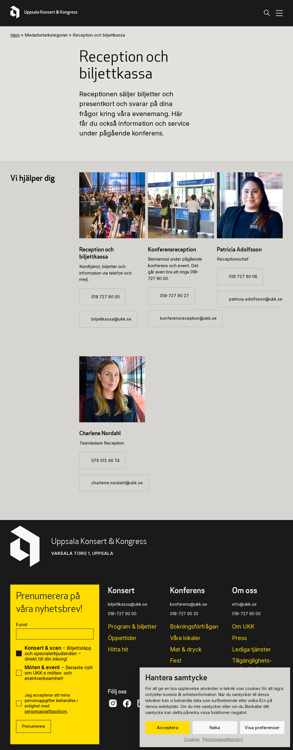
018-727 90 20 (184, 613)
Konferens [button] (187, 590)
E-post (21, 624)
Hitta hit (118, 649)
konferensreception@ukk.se (188, 318)
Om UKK (243, 626)
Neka (214, 727)
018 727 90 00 (105, 297)
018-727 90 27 (174, 295)
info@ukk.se (244, 604)
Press (239, 638)
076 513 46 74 (105, 460)
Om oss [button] (244, 590)
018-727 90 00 (122, 613)
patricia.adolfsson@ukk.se (255, 299)
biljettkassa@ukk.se (111, 319)
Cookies (192, 739)
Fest (175, 660)
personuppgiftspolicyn (46, 711)
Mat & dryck (186, 649)
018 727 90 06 (243, 276)
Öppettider (122, 638)
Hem (15, 35)
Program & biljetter (132, 626)
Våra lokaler (185, 638)
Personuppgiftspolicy (223, 739)
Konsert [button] (121, 590)
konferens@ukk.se (188, 604)
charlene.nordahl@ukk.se (117, 483)
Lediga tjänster (251, 649)
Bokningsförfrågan (194, 626)
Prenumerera (33, 726)
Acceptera (167, 727)
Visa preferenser (262, 727)
